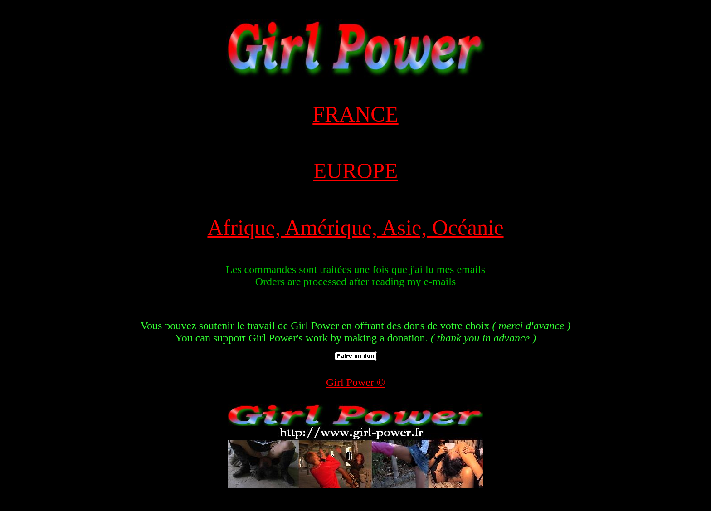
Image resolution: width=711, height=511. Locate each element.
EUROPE (355, 171)
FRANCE (355, 114)
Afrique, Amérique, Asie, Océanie (355, 227)
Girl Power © (355, 382)
